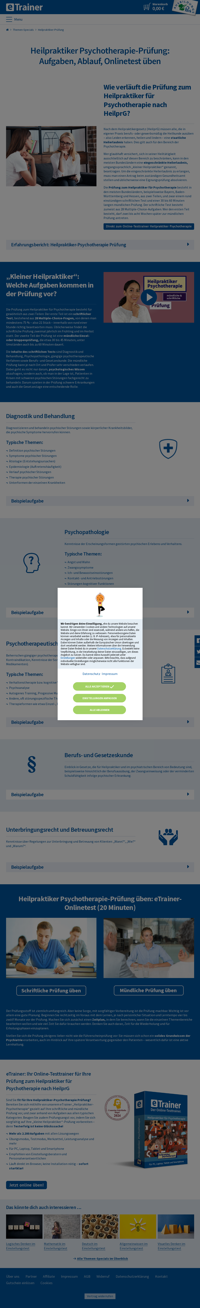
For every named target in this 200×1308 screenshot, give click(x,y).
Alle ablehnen (99, 710)
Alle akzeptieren (99, 686)
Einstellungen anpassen (100, 698)
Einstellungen (68, 657)
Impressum (109, 674)
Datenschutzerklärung (109, 648)
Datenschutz (91, 674)
